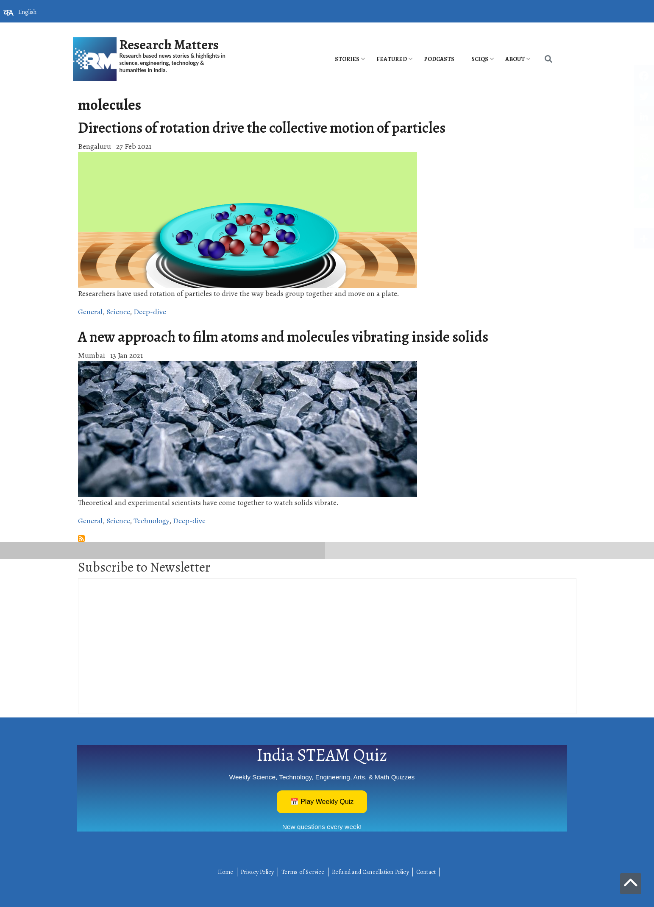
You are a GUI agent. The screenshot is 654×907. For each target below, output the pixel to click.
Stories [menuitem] (347, 59)
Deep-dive (150, 312)
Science (118, 312)
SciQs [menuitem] (479, 59)
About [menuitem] (515, 59)
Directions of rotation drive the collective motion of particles (261, 127)
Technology (151, 521)
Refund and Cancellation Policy (370, 872)
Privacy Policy (257, 872)
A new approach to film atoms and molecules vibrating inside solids (283, 337)
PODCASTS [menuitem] (439, 59)
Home (226, 872)
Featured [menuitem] (391, 59)
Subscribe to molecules (81, 538)
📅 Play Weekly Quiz (322, 801)
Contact (426, 872)
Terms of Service (303, 872)
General (90, 312)
